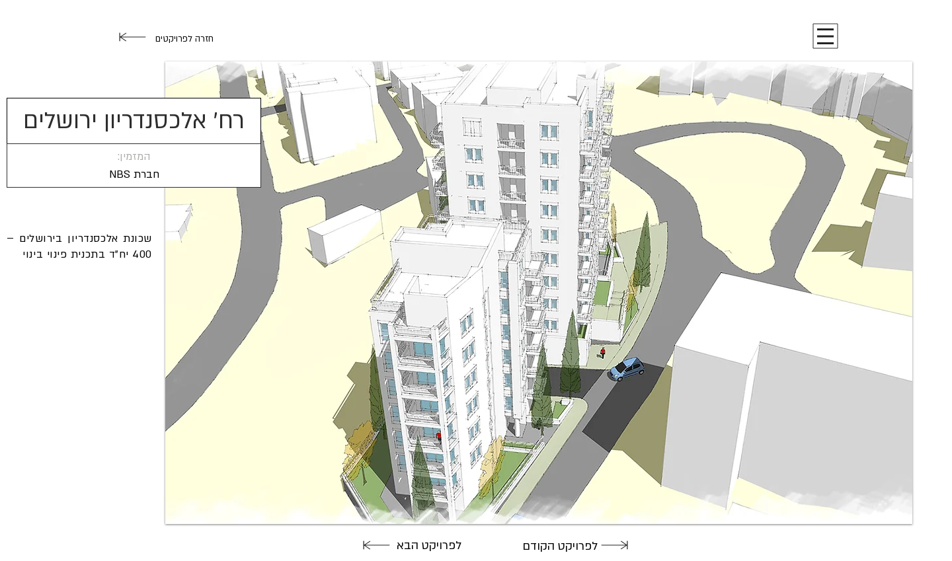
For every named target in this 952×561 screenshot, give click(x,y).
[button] (825, 36)
